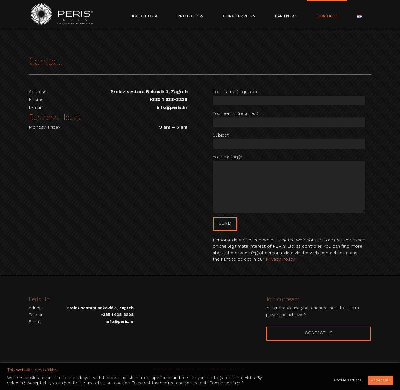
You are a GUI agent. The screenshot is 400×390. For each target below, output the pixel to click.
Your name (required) (289, 96)
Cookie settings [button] (347, 380)
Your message (289, 160)
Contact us (319, 332)
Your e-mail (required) (289, 118)
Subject (289, 139)
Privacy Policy (280, 259)
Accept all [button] (380, 380)
